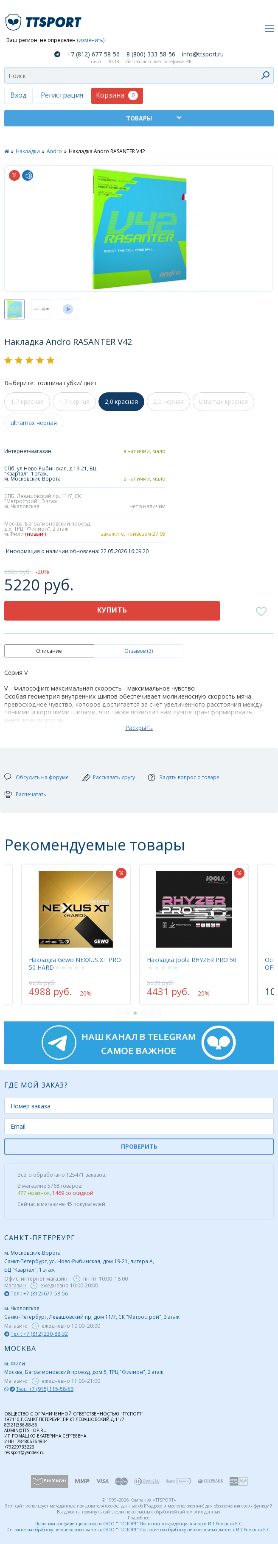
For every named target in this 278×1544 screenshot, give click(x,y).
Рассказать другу (114, 777)
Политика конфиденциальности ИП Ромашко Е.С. (191, 1524)
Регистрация (62, 95)
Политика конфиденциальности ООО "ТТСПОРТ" (87, 1524)
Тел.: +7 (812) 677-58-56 (39, 1293)
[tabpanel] (194, 934)
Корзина (117, 95)
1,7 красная (27, 401)
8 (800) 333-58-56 (150, 54)
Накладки (28, 151)
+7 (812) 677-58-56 (93, 54)
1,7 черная (74, 401)
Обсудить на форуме (42, 777)
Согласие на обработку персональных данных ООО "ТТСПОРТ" (73, 1530)
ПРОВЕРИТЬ (139, 1146)
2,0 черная (168, 401)
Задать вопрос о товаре (189, 777)
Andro (54, 151)
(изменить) (90, 40)
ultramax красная (223, 401)
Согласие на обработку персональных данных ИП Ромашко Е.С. (205, 1530)
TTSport (44, 19)
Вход (18, 95)
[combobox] (139, 75)
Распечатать (31, 794)
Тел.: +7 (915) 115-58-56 (44, 1389)
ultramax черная (34, 423)
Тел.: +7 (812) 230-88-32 (39, 1333)
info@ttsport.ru (203, 54)
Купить (112, 610)
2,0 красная (121, 401)
